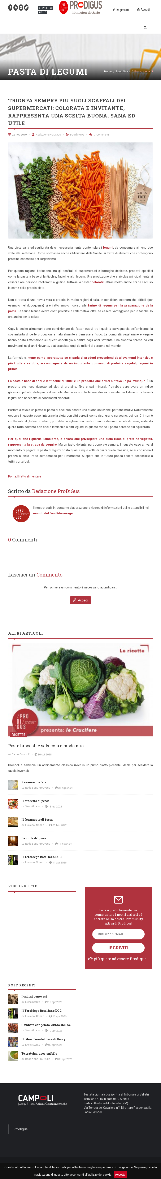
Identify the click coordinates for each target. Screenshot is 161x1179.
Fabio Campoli (21, 754)
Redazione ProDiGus (46, 134)
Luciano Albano (34, 825)
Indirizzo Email (111, 934)
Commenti (99, 134)
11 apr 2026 (59, 862)
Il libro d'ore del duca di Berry (43, 1039)
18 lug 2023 (55, 806)
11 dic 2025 (65, 843)
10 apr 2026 (55, 1030)
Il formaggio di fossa (37, 820)
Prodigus (20, 1129)
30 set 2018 (45, 754)
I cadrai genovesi (34, 996)
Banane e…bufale (33, 782)
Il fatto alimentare (29, 476)
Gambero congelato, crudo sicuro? (46, 1025)
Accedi (80, 600)
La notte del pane (33, 838)
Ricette (18, 735)
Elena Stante (32, 1001)
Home (108, 71)
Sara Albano (32, 806)
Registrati (120, 9)
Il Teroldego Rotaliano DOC (41, 857)
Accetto (120, 1174)
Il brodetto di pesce (35, 801)
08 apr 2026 (65, 1059)
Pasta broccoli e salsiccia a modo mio (46, 745)
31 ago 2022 (65, 787)
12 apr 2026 (55, 1002)
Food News (123, 71)
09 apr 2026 (55, 1044)
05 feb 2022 (59, 825)
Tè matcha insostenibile (39, 1053)
